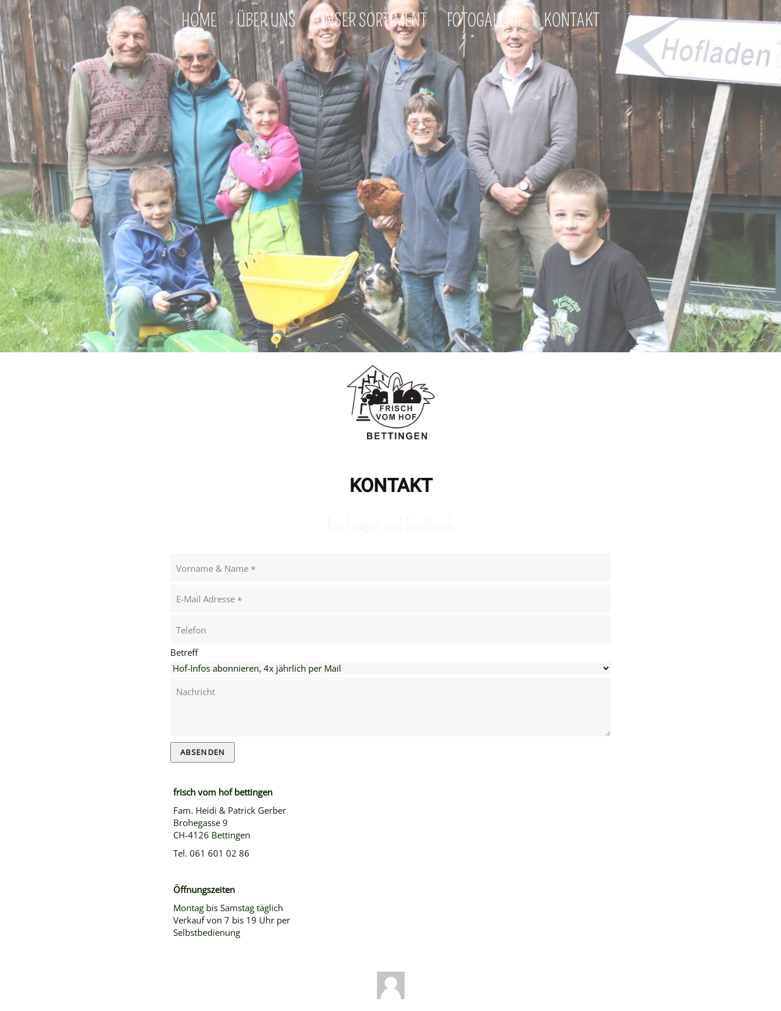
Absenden (202, 752)
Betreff (184, 652)
